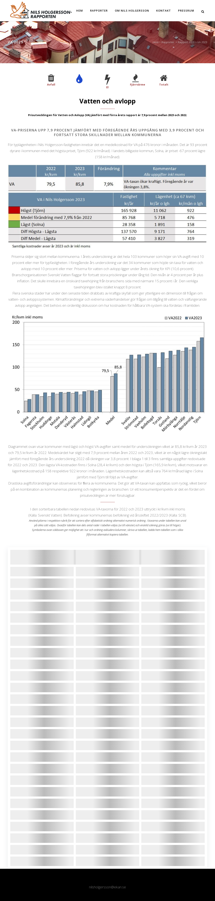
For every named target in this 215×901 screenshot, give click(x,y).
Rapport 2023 (186, 42)
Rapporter (167, 42)
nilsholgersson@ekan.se (107, 887)
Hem (156, 42)
